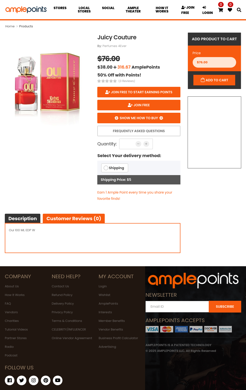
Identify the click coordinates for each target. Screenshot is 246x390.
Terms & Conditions (67, 321)
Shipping (116, 167)
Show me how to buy (138, 118)
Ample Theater (133, 10)
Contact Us (60, 286)
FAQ (8, 303)
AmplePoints (108, 303)
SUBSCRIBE (225, 306)
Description (22, 218)
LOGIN (208, 10)
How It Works (15, 295)
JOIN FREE (188, 10)
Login (102, 286)
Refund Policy (62, 295)
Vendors (11, 312)
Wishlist (104, 295)
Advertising (107, 346)
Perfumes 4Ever (115, 46)
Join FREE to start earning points (141, 92)
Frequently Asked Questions (139, 131)
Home (10, 26)
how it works (161, 10)
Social (108, 8)
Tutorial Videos (16, 329)
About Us (12, 286)
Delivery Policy (63, 303)
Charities (12, 321)
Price (197, 53)
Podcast (11, 355)
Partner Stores (16, 338)
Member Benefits (111, 321)
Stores (60, 8)
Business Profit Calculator (118, 338)
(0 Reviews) (126, 81)
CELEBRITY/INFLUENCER (69, 329)
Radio (9, 346)
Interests (105, 312)
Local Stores (84, 10)
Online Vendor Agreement (72, 338)
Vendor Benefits (110, 329)
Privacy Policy (62, 312)
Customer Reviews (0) (73, 218)
